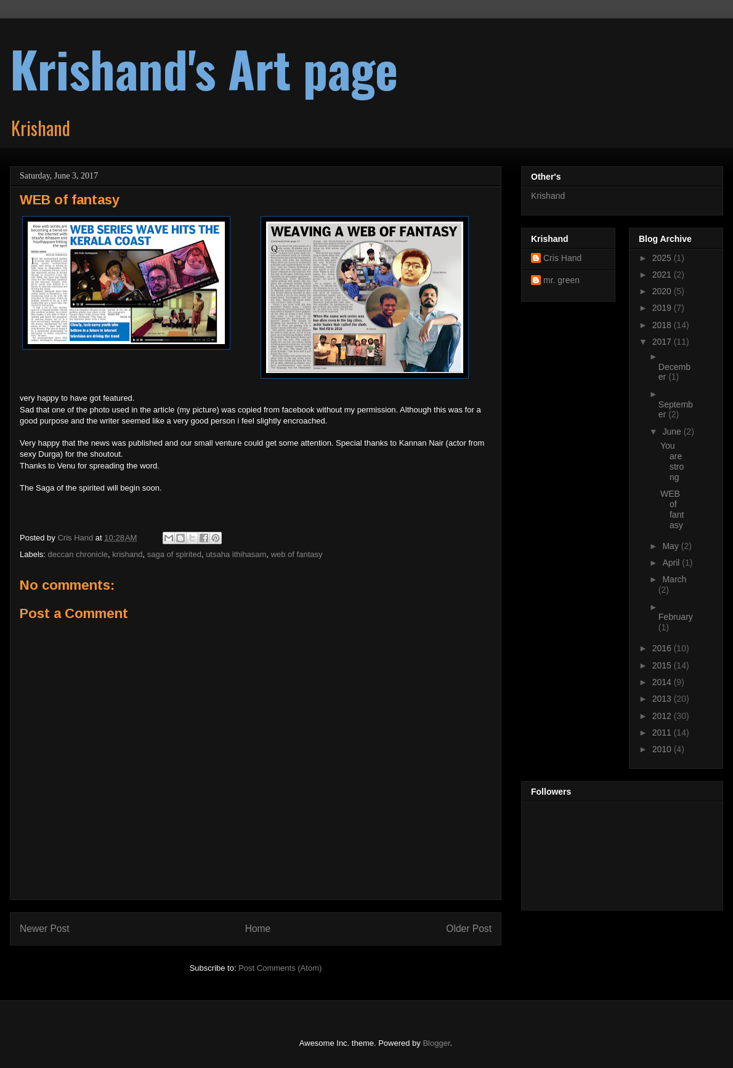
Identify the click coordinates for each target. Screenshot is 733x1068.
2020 (663, 291)
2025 (663, 258)
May (671, 546)
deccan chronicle (78, 554)
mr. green (561, 280)
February (675, 617)
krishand (127, 554)
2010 (663, 749)
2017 (663, 342)
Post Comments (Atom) (280, 968)
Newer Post (45, 928)
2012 (663, 716)
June (672, 431)
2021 (663, 274)
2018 (663, 325)
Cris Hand (562, 258)
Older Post (469, 928)
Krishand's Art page (204, 68)
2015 (663, 665)
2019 (663, 308)
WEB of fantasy (672, 509)
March (674, 579)
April (672, 563)
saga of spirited (174, 554)
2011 (663, 732)
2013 (663, 699)
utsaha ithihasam (236, 554)
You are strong (672, 461)
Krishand (548, 196)
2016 (663, 648)
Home (258, 928)
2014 (663, 682)
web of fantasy (297, 554)
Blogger (436, 1043)
